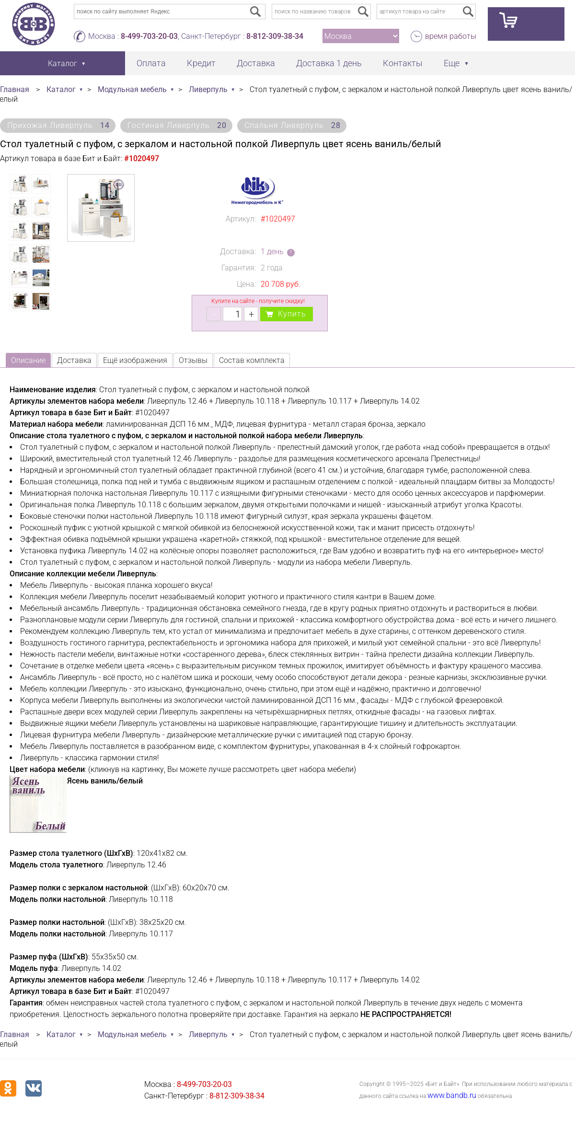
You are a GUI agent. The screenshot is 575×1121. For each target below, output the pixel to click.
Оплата (151, 63)
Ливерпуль (208, 89)
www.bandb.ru (451, 1095)
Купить (292, 313)
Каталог (61, 89)
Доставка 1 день (329, 63)
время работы (450, 36)
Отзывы (193, 360)
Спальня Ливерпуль (292, 125)
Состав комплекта (252, 360)
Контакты (403, 63)
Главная (14, 89)
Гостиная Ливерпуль (177, 125)
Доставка (256, 63)
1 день (272, 251)
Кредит (201, 63)
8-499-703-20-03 (149, 36)
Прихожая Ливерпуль (58, 125)
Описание (28, 360)
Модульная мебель (132, 89)
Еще (452, 63)
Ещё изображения (135, 360)
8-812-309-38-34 (274, 36)
